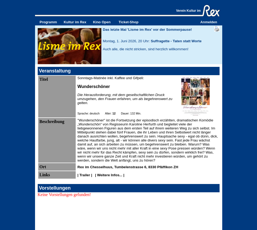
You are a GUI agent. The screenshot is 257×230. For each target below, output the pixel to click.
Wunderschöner (94, 86)
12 (114, 113)
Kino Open (102, 22)
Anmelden (208, 22)
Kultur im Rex (75, 22)
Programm (48, 22)
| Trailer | (85, 175)
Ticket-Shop (128, 22)
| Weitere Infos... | (109, 175)
